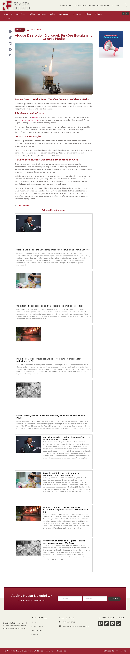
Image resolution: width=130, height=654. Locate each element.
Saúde (52, 14)
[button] (10, 31)
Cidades (98, 14)
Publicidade (80, 5)
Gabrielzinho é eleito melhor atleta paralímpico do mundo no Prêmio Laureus (53, 250)
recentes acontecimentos (28, 120)
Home (5, 14)
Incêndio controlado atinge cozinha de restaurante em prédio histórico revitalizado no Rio (65, 510)
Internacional (64, 14)
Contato (116, 5)
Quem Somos (66, 5)
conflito (35, 117)
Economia (7, 18)
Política (32, 14)
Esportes (77, 14)
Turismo (88, 14)
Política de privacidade (99, 5)
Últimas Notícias (18, 14)
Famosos (42, 14)
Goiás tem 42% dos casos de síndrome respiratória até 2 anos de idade (49, 306)
